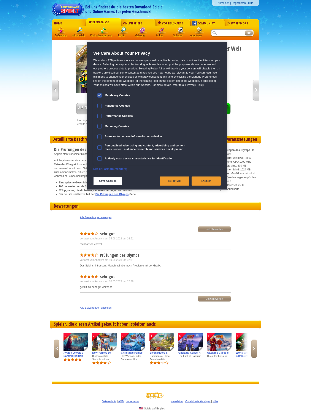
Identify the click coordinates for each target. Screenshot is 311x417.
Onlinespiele (132, 23)
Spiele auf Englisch (152, 408)
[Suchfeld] (228, 33)
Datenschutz (109, 401)
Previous (56, 349)
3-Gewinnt (61, 35)
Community (203, 23)
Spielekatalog (99, 22)
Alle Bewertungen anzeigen (95, 217)
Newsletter (177, 401)
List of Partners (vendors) (110, 168)
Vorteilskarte (170, 23)
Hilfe (250, 3)
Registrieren (239, 3)
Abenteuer (199, 31)
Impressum (132, 401)
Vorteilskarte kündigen (197, 401)
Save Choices (108, 181)
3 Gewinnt (61, 31)
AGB (121, 401)
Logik (123, 31)
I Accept (206, 181)
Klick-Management (103, 31)
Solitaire (180, 31)
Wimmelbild (80, 31)
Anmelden (223, 3)
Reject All (174, 181)
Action (161, 31)
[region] (157, 116)
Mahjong (142, 31)
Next (254, 349)
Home (58, 23)
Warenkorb (237, 23)
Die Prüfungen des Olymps (112, 194)
